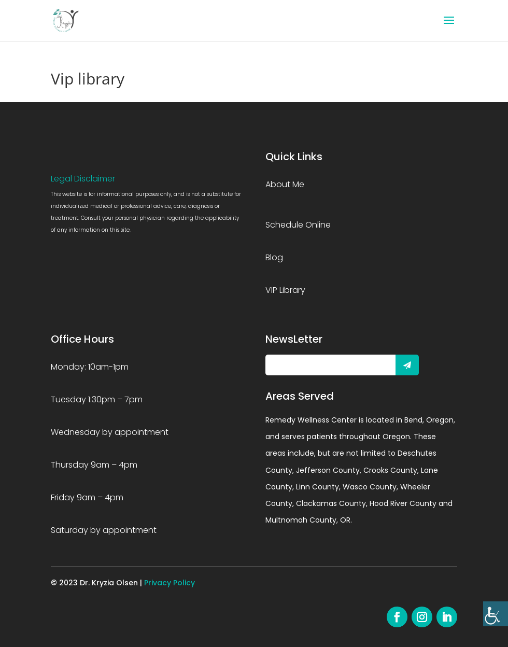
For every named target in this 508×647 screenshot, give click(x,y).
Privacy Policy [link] (169, 583)
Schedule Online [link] (298, 225)
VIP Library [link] (285, 290)
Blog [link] (274, 257)
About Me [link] (284, 184)
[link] (495, 613)
